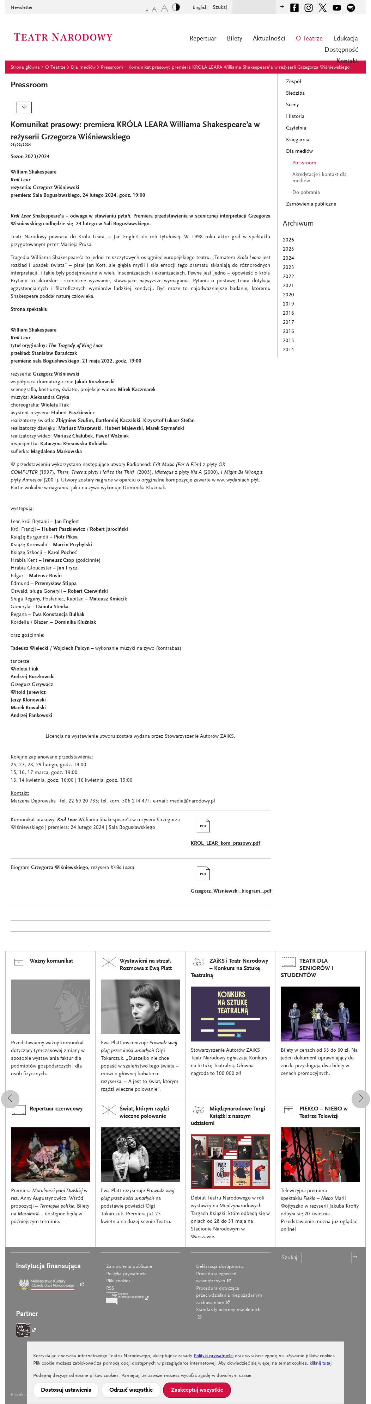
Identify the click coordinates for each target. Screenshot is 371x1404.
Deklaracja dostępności (220, 1266)
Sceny (292, 105)
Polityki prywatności (213, 1356)
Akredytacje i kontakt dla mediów (319, 178)
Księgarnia (297, 140)
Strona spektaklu (29, 309)
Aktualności (269, 39)
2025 (288, 249)
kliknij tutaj (321, 1363)
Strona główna (25, 67)
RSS (110, 1288)
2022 (288, 276)
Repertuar (202, 39)
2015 (288, 341)
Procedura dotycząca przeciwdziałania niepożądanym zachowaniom (229, 1295)
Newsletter (22, 7)
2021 (288, 286)
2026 (288, 240)
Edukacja (345, 39)
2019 (288, 304)
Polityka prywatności (126, 1274)
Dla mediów (83, 67)
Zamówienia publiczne (311, 204)
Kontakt (347, 61)
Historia (295, 116)
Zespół (293, 81)
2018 (288, 313)
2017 (288, 322)
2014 (288, 350)
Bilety (234, 39)
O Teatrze (309, 39)
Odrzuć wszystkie (131, 1390)
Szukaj (220, 7)
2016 (288, 331)
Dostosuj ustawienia (66, 1390)
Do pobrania (306, 192)
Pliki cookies (118, 1281)
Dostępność (341, 50)
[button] (10, 1099)
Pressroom (112, 67)
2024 (288, 258)
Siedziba (295, 93)
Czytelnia (296, 128)
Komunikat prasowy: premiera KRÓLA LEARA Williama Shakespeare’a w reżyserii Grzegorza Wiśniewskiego (238, 67)
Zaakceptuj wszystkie (197, 1390)
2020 (288, 295)
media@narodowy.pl (192, 801)
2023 (288, 267)
